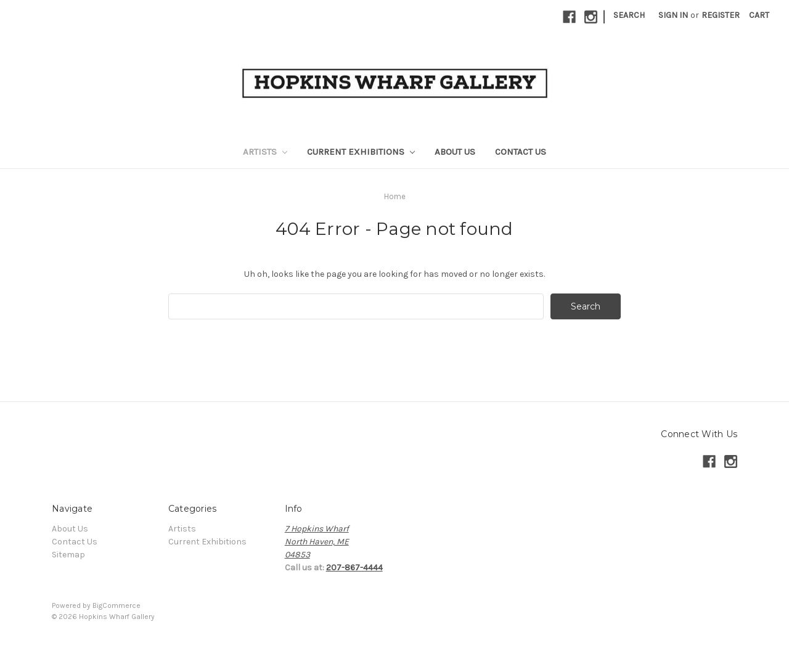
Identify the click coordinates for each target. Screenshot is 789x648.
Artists (265, 151)
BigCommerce (116, 605)
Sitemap (68, 554)
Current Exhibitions (361, 151)
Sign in (673, 15)
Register (720, 15)
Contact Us (520, 151)
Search (629, 15)
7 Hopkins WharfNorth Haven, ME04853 (317, 541)
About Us (455, 151)
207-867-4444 (354, 567)
